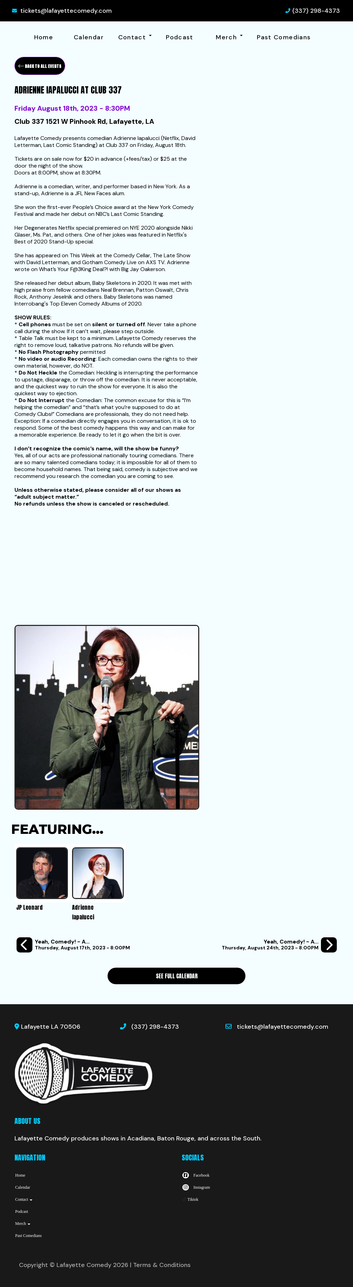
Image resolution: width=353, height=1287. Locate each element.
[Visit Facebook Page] (196, 1175)
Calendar (89, 37)
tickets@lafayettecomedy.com (66, 11)
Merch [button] (229, 37)
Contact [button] (135, 37)
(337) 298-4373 (316, 11)
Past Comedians (284, 37)
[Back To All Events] (39, 66)
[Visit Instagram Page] (196, 1187)
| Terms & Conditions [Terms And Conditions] (160, 1265)
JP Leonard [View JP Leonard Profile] (29, 907)
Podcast (179, 37)
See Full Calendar (177, 976)
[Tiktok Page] (190, 1199)
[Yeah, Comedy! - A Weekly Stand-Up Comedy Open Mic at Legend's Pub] (73, 945)
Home (43, 37)
